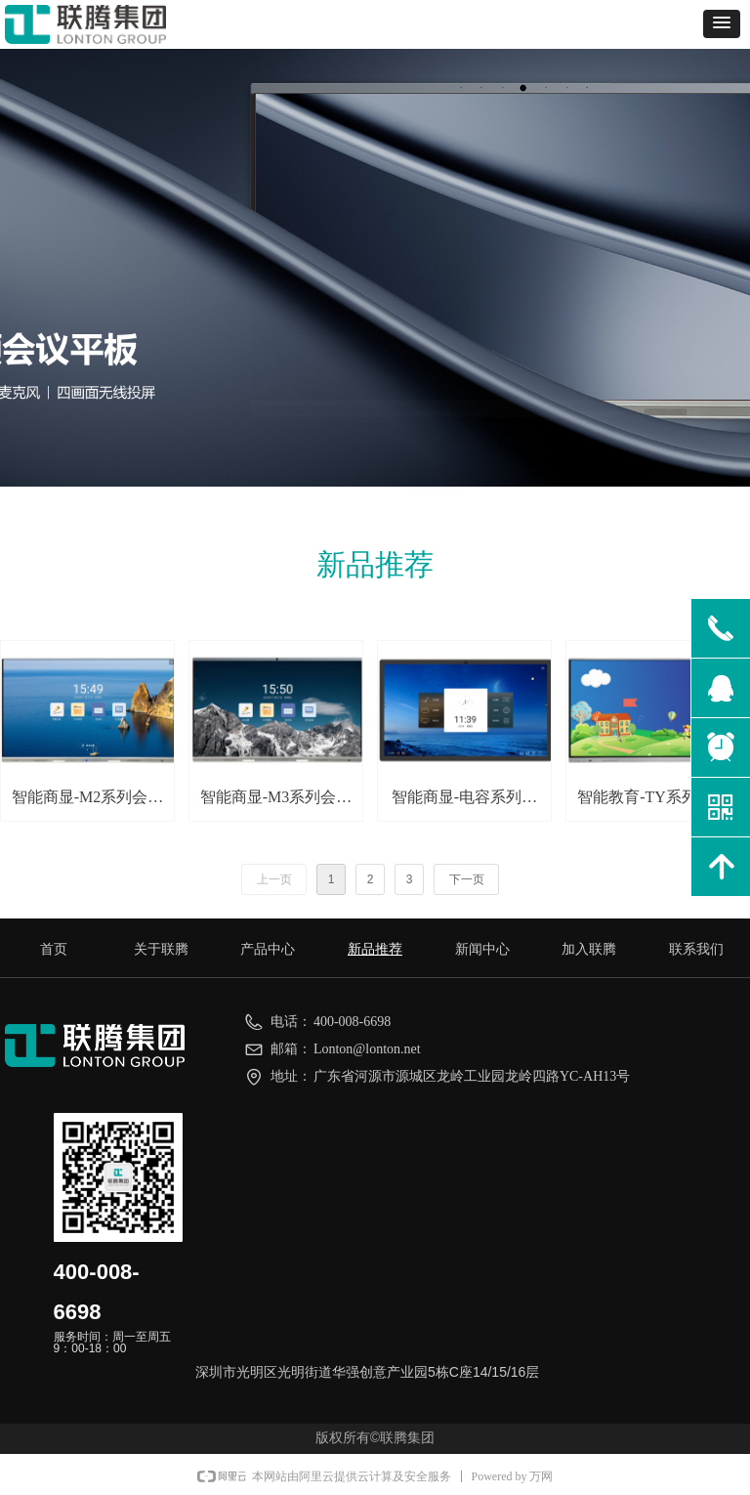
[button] (721, 24)
